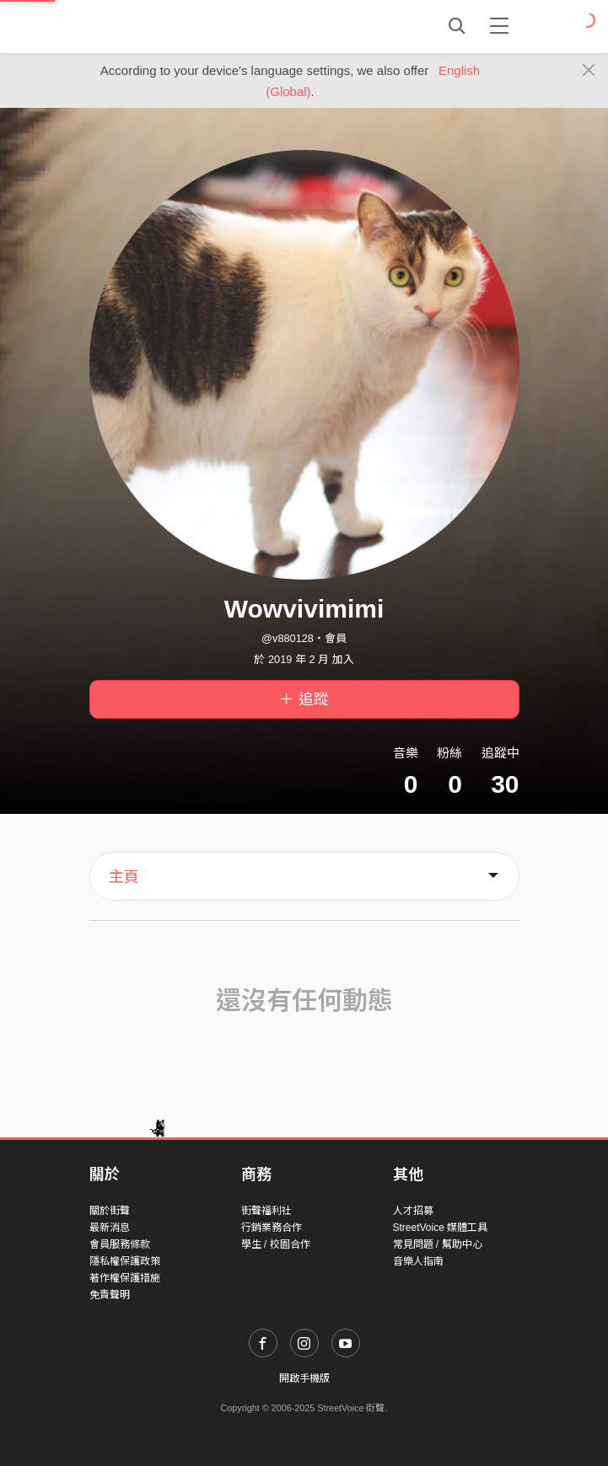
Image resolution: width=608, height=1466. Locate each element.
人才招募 (413, 1211)
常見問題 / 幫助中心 (437, 1244)
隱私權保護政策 (124, 1261)
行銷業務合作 (271, 1227)
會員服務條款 (119, 1244)
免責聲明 (109, 1295)
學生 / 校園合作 (275, 1244)
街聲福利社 (266, 1211)
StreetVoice (159, 26)
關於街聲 (109, 1211)
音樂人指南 (418, 1261)
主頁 (124, 877)
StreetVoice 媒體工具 (440, 1227)
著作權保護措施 (124, 1278)
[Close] (589, 71)
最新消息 (109, 1227)
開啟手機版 (304, 1378)
